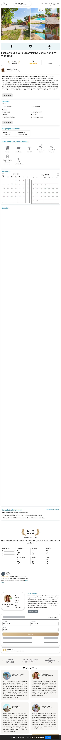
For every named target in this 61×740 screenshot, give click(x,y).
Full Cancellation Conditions (52, 509)
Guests (4, 627)
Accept (48, 737)
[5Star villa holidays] (4, 3)
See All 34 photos (52, 32)
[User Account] (52, 4)
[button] (59, 661)
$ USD (46, 3)
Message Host (33, 611)
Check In (4, 621)
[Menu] (57, 4)
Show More (7, 95)
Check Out (33, 621)
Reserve (30, 634)
